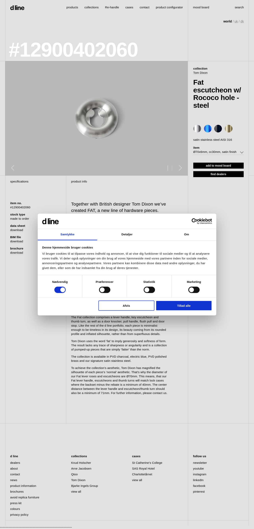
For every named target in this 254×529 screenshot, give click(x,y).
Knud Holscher (81, 462)
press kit (15, 503)
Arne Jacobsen (81, 468)
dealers (15, 462)
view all (76, 491)
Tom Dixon (200, 72)
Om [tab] (186, 234)
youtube (198, 468)
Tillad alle (183, 305)
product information (23, 485)
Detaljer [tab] (127, 234)
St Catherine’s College (147, 462)
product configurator (169, 7)
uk (236, 21)
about (14, 468)
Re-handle (112, 7)
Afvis (126, 305)
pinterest (199, 491)
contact (15, 474)
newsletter (200, 462)
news (13, 480)
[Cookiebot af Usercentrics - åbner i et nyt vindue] (194, 221)
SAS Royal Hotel (143, 468)
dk (242, 21)
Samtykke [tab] (68, 234)
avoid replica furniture (24, 497)
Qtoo (74, 474)
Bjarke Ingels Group (84, 485)
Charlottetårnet (142, 474)
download (16, 230)
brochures (17, 491)
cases (129, 7)
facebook (199, 485)
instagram (199, 474)
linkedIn (198, 480)
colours (15, 509)
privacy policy (19, 514)
